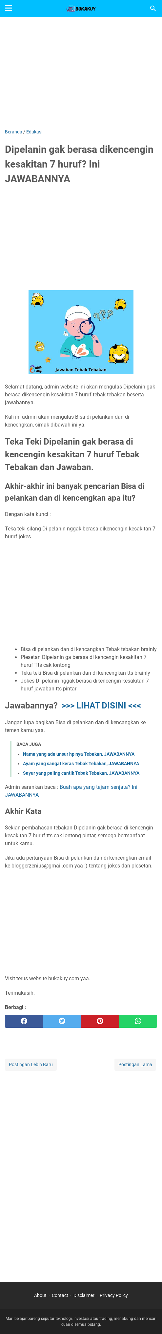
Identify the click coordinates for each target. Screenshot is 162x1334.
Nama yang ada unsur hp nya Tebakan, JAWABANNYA (78, 754)
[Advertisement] (81, 73)
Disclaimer (83, 1295)
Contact (60, 1295)
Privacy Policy (114, 1295)
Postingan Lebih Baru (31, 1064)
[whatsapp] (138, 1021)
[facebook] (24, 1021)
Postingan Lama (135, 1064)
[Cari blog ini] (153, 8)
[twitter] (62, 1021)
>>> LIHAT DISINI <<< (101, 705)
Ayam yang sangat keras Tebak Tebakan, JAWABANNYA (81, 763)
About (40, 1295)
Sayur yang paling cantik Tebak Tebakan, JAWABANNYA (81, 773)
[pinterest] (100, 1021)
